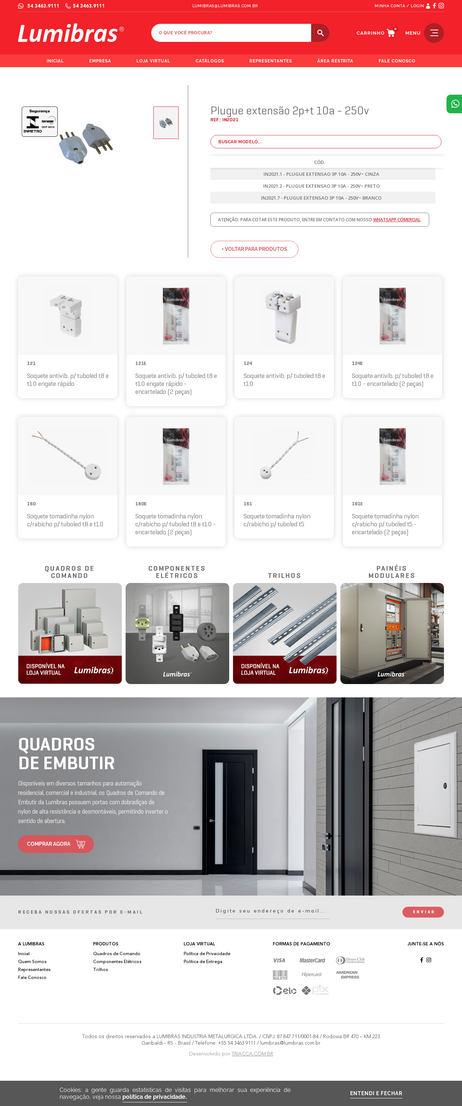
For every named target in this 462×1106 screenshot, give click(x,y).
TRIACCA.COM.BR (252, 1054)
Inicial (24, 953)
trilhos (285, 576)
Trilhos (100, 969)
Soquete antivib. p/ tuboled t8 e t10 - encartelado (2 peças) (392, 380)
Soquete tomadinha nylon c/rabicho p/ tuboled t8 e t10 (65, 521)
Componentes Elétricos (117, 961)
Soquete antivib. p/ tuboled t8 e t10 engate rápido (68, 380)
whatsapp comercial (396, 220)
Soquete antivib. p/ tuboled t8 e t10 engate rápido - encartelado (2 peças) (176, 384)
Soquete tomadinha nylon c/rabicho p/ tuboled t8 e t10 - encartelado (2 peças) (175, 525)
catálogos (210, 61)
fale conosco (397, 61)
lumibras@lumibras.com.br (225, 6)
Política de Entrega (203, 961)
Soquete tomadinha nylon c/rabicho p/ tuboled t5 (277, 521)
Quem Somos (32, 961)
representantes (270, 61)
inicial (55, 61)
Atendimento (454, 104)
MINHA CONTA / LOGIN (399, 6)
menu (424, 33)
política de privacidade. (154, 1096)
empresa (100, 61)
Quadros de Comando (116, 953)
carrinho (371, 33)
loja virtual (153, 61)
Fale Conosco (32, 977)
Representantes (34, 969)
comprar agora (48, 844)
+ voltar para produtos (254, 249)
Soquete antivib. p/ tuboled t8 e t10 (284, 380)
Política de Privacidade (207, 953)
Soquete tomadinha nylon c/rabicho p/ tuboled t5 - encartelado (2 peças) (385, 525)
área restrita (335, 61)
